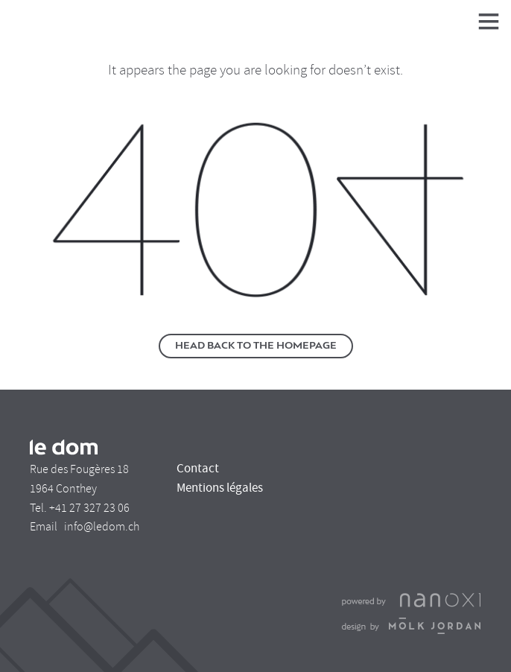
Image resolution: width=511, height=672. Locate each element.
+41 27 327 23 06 (89, 508)
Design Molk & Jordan (411, 626)
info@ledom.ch (101, 526)
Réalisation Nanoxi (411, 600)
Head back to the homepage (256, 346)
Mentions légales (220, 487)
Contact (198, 468)
